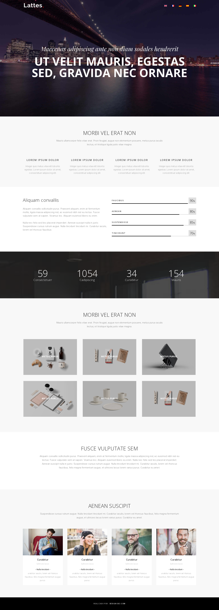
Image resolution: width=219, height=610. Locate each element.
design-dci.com (117, 604)
